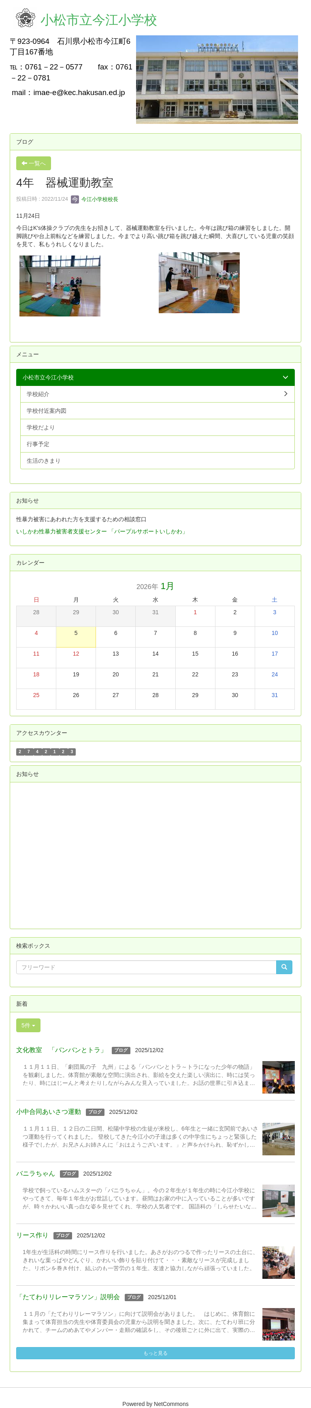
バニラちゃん (35, 1173)
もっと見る (155, 1353)
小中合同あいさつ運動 (48, 1111)
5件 (28, 1025)
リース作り (32, 1235)
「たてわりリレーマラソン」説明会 (68, 1296)
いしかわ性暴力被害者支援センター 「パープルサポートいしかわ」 (102, 531)
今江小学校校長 (94, 199)
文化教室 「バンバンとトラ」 (61, 1049)
